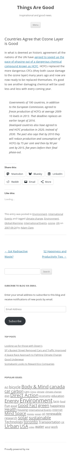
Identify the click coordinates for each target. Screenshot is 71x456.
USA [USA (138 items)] (24, 426)
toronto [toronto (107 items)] (31, 421)
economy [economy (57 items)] (45, 396)
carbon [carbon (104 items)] (17, 391)
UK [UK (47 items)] (62, 422)
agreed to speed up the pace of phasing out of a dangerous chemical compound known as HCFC (34, 61)
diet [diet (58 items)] (7, 396)
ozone (51, 223)
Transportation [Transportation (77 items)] (49, 422)
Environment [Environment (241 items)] (36, 400)
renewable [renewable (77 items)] (54, 413)
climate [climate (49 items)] (40, 391)
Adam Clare (27, 227)
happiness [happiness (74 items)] (57, 406)
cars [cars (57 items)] (27, 391)
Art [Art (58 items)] (6, 387)
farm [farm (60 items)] (56, 401)
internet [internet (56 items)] (57, 410)
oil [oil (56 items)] (43, 414)
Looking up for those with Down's (23, 345)
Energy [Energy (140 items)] (12, 401)
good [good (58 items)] (14, 406)
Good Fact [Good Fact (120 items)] (27, 405)
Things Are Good (35, 7)
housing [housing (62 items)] (22, 410)
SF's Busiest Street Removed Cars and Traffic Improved (35, 350)
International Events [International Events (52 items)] (40, 410)
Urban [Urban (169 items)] (12, 426)
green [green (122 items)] (43, 405)
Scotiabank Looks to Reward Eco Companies (29, 364)
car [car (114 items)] (7, 391)
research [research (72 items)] (11, 418)
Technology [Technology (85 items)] (14, 422)
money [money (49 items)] (30, 414)
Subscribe (15, 321)
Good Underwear (14, 359)
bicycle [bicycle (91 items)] (15, 386)
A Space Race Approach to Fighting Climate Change (33, 355)
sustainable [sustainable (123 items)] (40, 417)
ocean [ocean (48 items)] (38, 413)
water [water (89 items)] (39, 426)
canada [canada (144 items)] (57, 387)
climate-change (34, 218)
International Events (35, 223)
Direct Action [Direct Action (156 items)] (24, 395)
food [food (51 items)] (62, 401)
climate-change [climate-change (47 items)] (53, 391)
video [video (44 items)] (31, 427)
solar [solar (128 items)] (23, 418)
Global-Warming (14, 223)
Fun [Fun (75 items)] (7, 406)
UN (58, 223)
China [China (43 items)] (33, 392)
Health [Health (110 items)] (11, 409)
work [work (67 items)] (54, 427)
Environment (39, 214)
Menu (35, 24)
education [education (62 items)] (57, 396)
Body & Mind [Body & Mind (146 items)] (35, 386)
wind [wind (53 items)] (47, 427)
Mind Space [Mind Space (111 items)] (15, 413)
